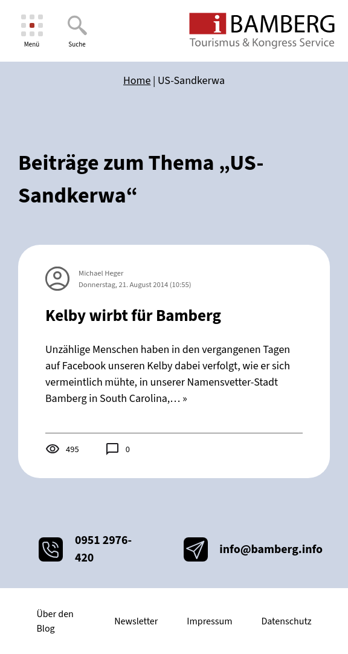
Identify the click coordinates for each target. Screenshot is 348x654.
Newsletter (136, 621)
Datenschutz (286, 621)
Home (136, 80)
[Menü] (31, 31)
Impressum (209, 621)
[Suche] (77, 31)
